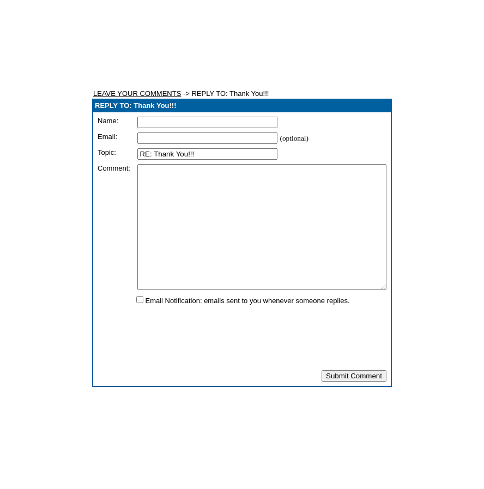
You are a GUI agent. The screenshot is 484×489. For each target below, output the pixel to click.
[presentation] (242, 362)
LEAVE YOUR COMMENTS (137, 93)
